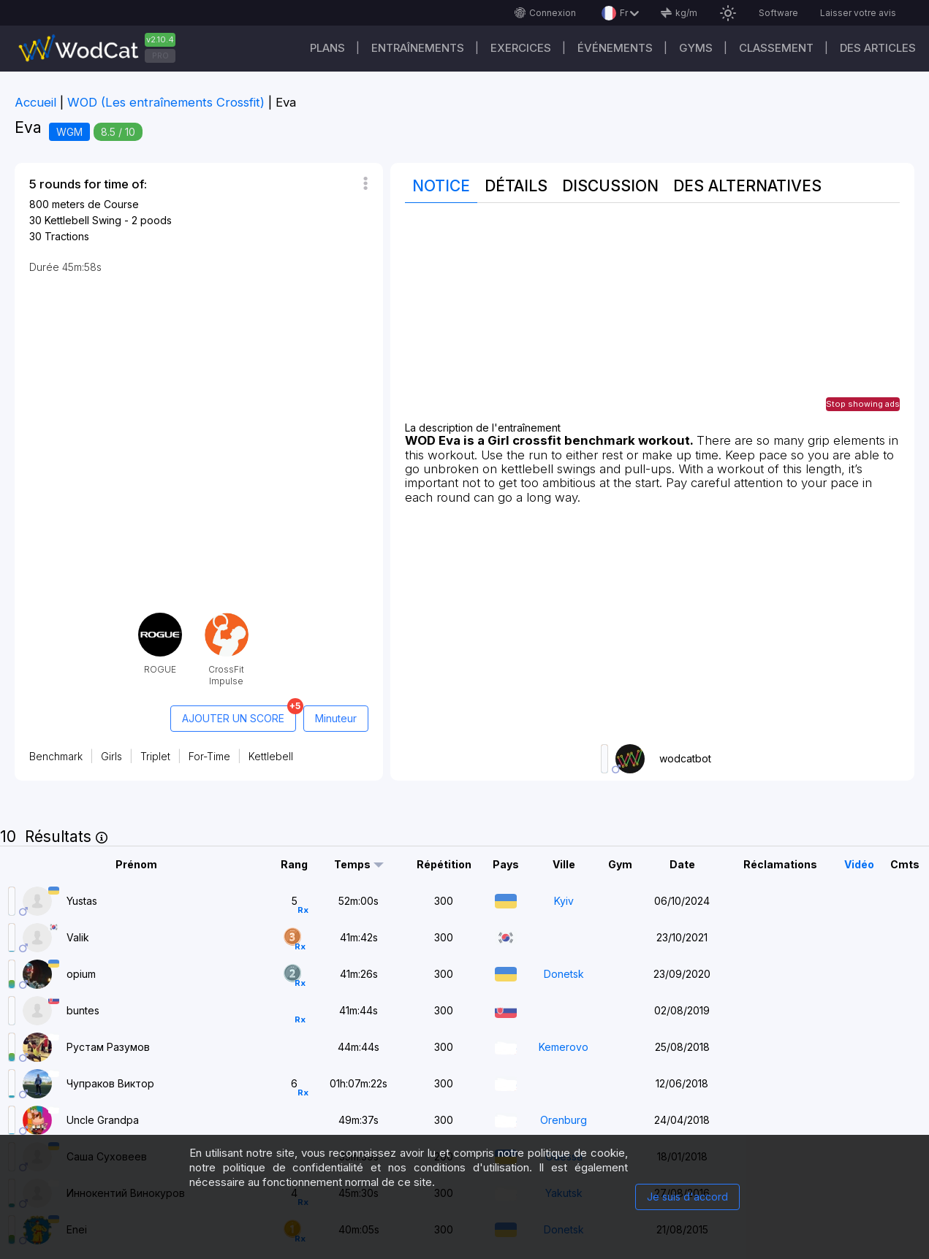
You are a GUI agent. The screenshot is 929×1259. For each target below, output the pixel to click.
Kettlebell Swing (83, 220)
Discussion (610, 186)
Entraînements (417, 48)
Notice (441, 186)
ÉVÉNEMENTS (615, 48)
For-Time (209, 756)
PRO (160, 55)
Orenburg (563, 1120)
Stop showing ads (863, 404)
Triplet (155, 756)
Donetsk (564, 974)
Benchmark (56, 756)
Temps (352, 864)
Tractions (67, 236)
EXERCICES (520, 48)
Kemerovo (563, 1047)
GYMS (696, 48)
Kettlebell (271, 756)
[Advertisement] (652, 320)
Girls (111, 756)
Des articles (878, 48)
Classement (776, 48)
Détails (516, 186)
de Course (113, 204)
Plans (327, 48)
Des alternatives (747, 186)
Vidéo (859, 864)
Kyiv (564, 901)
